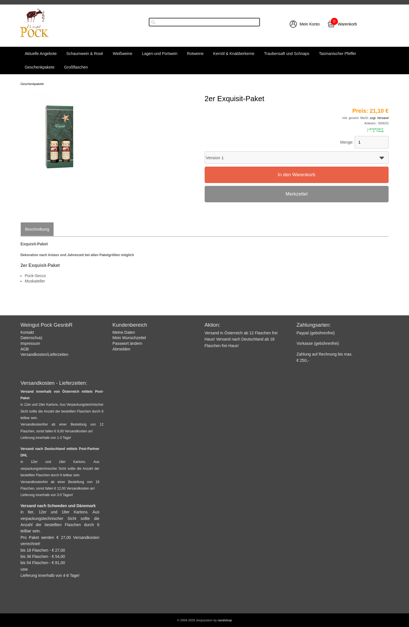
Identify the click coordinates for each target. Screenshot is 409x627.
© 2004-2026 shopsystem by (204, 620)
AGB (24, 349)
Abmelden (121, 349)
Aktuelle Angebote (41, 53)
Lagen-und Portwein (159, 53)
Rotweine (195, 53)
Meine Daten (124, 332)
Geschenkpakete (39, 67)
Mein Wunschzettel (129, 337)
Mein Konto (310, 24)
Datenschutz (31, 337)
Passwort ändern (127, 343)
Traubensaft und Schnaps (287, 53)
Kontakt (27, 332)
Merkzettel (296, 194)
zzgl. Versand (379, 118)
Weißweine (122, 53)
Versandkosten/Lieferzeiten (44, 354)
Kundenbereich (130, 325)
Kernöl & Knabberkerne (234, 53)
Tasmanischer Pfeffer (337, 53)
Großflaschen (76, 67)
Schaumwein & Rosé (84, 53)
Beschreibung (37, 229)
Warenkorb (347, 24)
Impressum (30, 343)
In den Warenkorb (296, 174)
